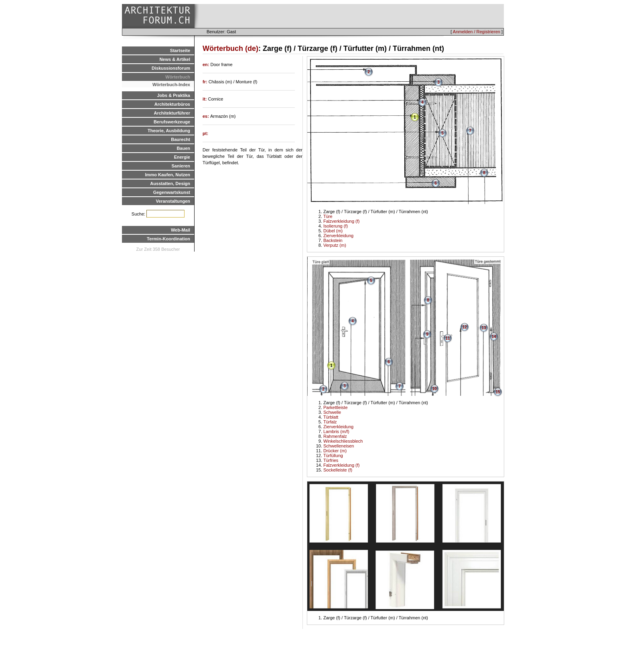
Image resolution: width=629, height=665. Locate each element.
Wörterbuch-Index (171, 84)
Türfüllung (333, 455)
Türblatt (330, 417)
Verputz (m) (334, 245)
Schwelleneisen (338, 445)
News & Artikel (174, 59)
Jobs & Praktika (173, 95)
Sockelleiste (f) (337, 470)
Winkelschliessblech (343, 441)
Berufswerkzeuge (172, 121)
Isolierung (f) (335, 226)
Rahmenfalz (335, 436)
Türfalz (330, 421)
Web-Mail (180, 230)
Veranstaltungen (173, 201)
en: (207, 64)
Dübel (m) (333, 230)
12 (464, 327)
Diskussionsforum (171, 68)
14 (493, 337)
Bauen (183, 148)
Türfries (330, 460)
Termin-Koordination (168, 238)
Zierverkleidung (338, 235)
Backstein (333, 240)
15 (497, 392)
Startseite (180, 50)
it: (205, 99)
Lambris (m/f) (336, 431)
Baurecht (180, 139)
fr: (206, 81)
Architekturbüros (172, 104)
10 (434, 389)
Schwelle (332, 412)
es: (206, 116)
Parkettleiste (335, 407)
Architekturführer (172, 113)
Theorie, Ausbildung (169, 130)
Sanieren (181, 165)
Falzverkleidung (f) (341, 221)
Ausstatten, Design (170, 183)
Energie (182, 157)
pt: (205, 133)
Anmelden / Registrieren (476, 31)
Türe (328, 216)
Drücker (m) (335, 450)
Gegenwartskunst (171, 192)
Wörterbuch (177, 77)
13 (483, 328)
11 (447, 338)
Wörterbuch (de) (230, 48)
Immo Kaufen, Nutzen (167, 174)
